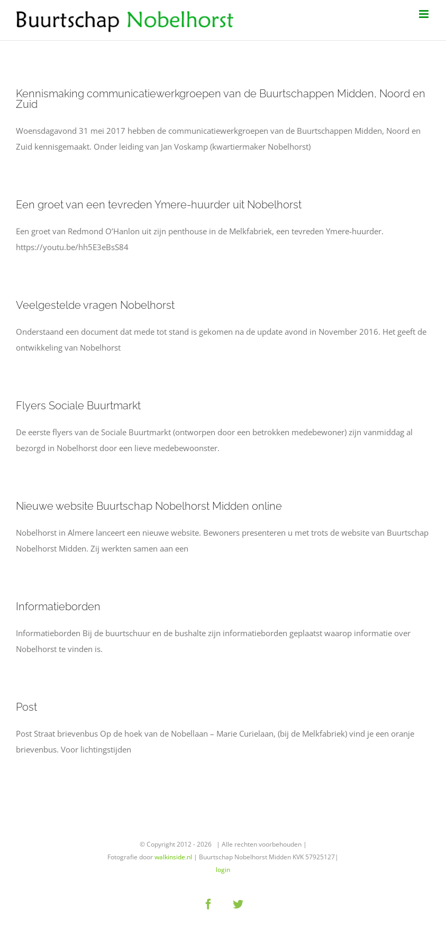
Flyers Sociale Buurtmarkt (78, 405)
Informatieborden (58, 606)
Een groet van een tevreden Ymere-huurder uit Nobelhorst (159, 204)
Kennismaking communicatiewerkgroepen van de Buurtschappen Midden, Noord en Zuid (220, 99)
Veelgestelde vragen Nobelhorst (95, 305)
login (223, 869)
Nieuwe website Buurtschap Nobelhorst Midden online (149, 506)
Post (26, 707)
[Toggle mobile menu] (424, 14)
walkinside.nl (173, 856)
